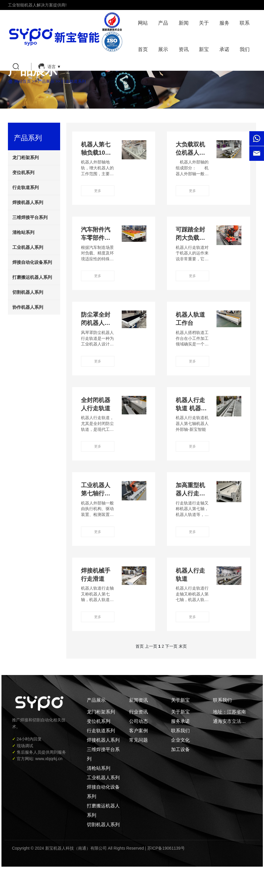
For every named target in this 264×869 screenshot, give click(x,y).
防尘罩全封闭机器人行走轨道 (95, 322)
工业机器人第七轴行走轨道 (95, 493)
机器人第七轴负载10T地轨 (95, 152)
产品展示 (46, 81)
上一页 (151, 646)
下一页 (171, 646)
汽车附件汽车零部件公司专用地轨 (95, 237)
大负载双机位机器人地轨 (190, 152)
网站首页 (22, 81)
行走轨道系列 (73, 81)
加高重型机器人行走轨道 (190, 493)
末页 (183, 646)
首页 (140, 646)
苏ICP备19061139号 (166, 848)
